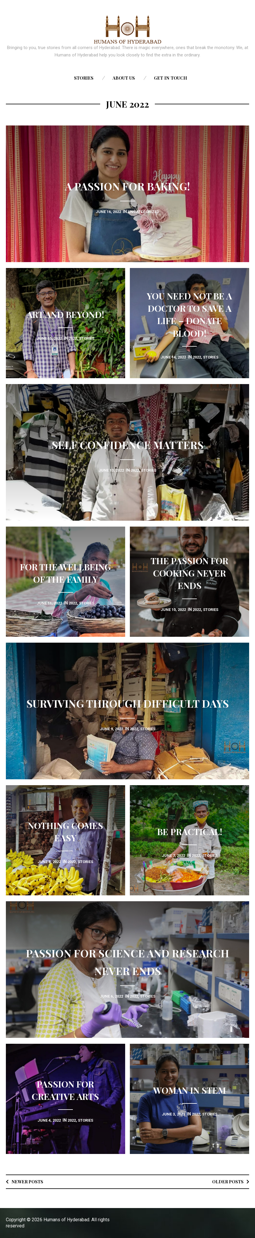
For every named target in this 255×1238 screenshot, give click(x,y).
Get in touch (170, 78)
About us (124, 78)
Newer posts (29, 1181)
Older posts (226, 1181)
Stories (83, 78)
